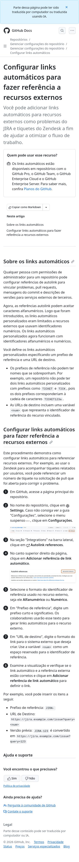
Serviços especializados (44, 846)
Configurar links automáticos (30, 53)
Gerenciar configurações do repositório (37, 44)
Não (30, 778)
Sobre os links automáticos (38, 261)
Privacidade (56, 842)
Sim (12, 778)
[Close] (67, 6)
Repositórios (18, 39)
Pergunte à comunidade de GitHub (29, 805)
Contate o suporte (18, 811)
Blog (66, 846)
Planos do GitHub (37, 189)
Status (7, 846)
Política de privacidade (16, 786)
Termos (39, 842)
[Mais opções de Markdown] (46, 207)
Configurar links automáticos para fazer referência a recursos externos (39, 435)
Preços (20, 846)
